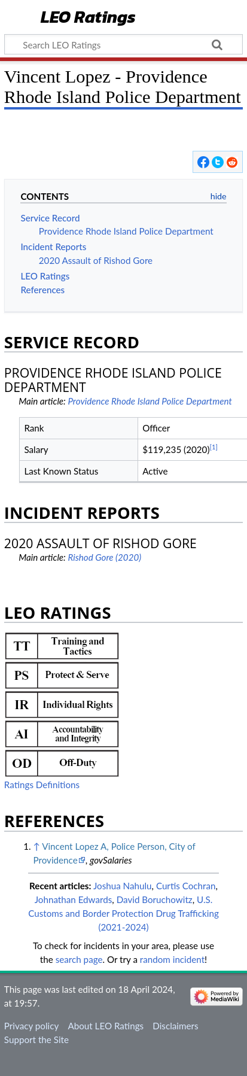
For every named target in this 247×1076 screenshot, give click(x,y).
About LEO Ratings (106, 1025)
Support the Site (36, 1039)
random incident (172, 959)
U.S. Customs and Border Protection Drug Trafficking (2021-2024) (123, 913)
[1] (213, 447)
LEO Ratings (88, 18)
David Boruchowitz (155, 899)
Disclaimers (175, 1025)
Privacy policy (31, 1025)
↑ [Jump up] (36, 846)
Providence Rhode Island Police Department (149, 401)
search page (79, 959)
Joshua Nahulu (122, 885)
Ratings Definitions (42, 784)
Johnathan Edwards (73, 899)
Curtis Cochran (186, 885)
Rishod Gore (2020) (104, 557)
